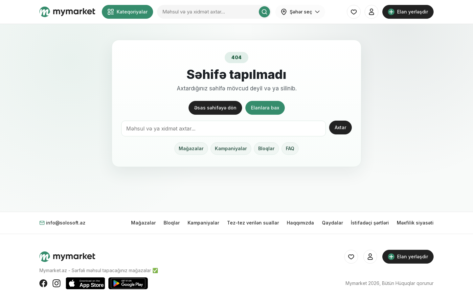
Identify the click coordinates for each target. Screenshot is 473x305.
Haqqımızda (300, 222)
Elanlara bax (265, 107)
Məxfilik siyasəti (415, 222)
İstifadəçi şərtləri (370, 222)
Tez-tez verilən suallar (253, 222)
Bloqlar (266, 148)
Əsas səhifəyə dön (215, 107)
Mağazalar (191, 148)
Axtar (340, 127)
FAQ (290, 148)
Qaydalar (332, 222)
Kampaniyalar (231, 148)
